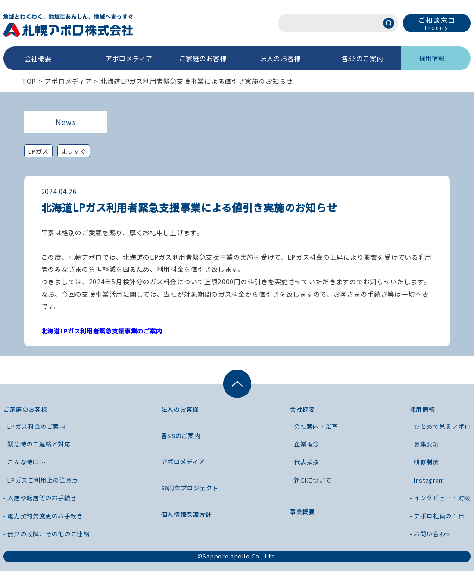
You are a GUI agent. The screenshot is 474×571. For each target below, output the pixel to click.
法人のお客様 (280, 58)
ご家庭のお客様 (203, 58)
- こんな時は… (26, 461)
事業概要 (301, 511)
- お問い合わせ (427, 533)
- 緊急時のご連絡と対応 (39, 443)
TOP (29, 81)
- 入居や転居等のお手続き (43, 497)
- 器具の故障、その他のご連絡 (50, 533)
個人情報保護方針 (188, 513)
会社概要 (38, 58)
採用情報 (432, 58)
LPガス (39, 151)
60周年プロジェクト (192, 487)
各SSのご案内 (363, 58)
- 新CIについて (310, 479)
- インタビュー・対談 (438, 497)
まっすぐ (76, 151)
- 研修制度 (421, 461)
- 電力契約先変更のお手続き (46, 515)
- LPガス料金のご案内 (37, 426)
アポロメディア (129, 58)
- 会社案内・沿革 (314, 426)
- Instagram (425, 479)
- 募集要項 (421, 443)
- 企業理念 (304, 443)
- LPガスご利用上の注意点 (44, 479)
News (66, 121)
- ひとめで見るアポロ (438, 426)
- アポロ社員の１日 (434, 515)
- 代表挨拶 (304, 461)
